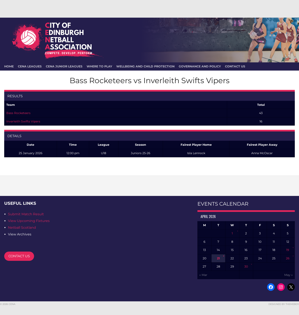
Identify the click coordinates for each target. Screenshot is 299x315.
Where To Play (99, 66)
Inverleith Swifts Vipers (23, 121)
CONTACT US (19, 256)
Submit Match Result (26, 214)
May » (288, 275)
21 (218, 258)
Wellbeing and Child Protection (145, 66)
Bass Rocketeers (18, 113)
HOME (9, 66)
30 (246, 266)
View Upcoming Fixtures (29, 221)
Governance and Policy (200, 66)
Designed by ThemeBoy (284, 304)
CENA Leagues (30, 66)
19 (287, 250)
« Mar (203, 275)
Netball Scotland (22, 228)
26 (288, 258)
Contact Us (235, 66)
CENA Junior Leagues (64, 66)
